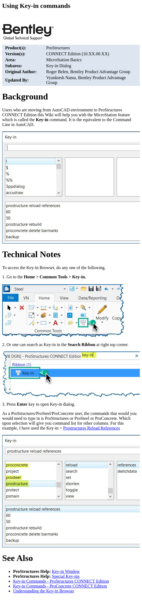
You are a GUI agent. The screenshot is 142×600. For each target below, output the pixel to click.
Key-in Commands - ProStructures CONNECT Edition (61, 581)
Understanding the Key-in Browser (43, 591)
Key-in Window (66, 571)
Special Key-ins (66, 576)
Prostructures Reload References (91, 428)
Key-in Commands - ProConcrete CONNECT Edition (60, 586)
